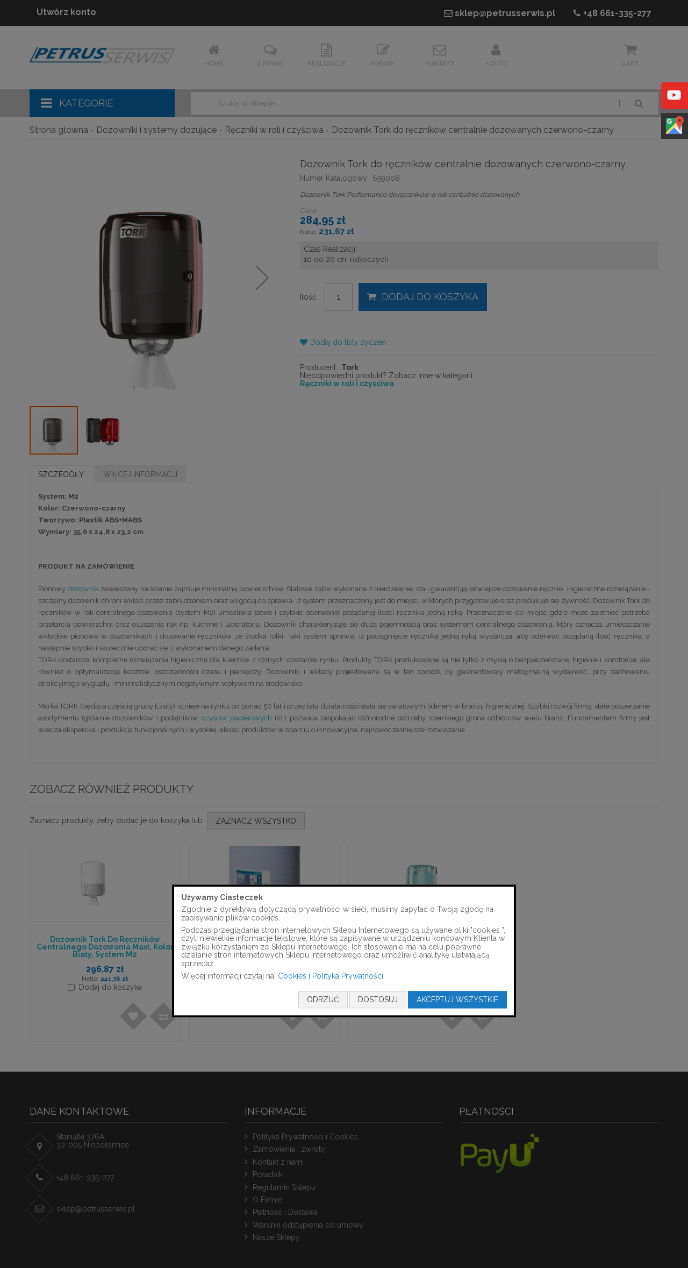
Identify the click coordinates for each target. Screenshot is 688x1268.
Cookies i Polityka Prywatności (330, 976)
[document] (344, 950)
